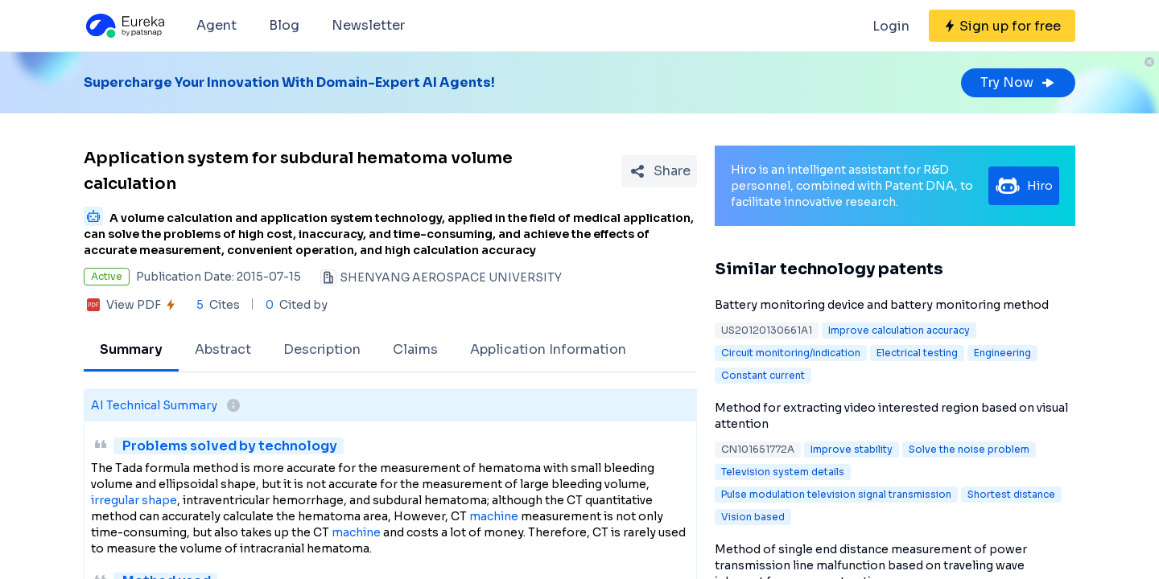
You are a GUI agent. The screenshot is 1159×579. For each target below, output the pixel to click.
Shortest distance (1011, 494)
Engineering (1002, 353)
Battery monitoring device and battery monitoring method (882, 305)
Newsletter (368, 25)
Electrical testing (917, 353)
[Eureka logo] (124, 26)
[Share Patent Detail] (659, 171)
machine (493, 516)
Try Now (1018, 82)
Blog (284, 25)
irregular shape (134, 500)
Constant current (763, 375)
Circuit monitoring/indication (790, 353)
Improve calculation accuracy (899, 330)
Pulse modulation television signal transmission (836, 494)
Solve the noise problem (969, 449)
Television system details (782, 472)
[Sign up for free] (1002, 26)
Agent (216, 25)
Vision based (753, 517)
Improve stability (851, 449)
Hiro (1024, 186)
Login (890, 26)
